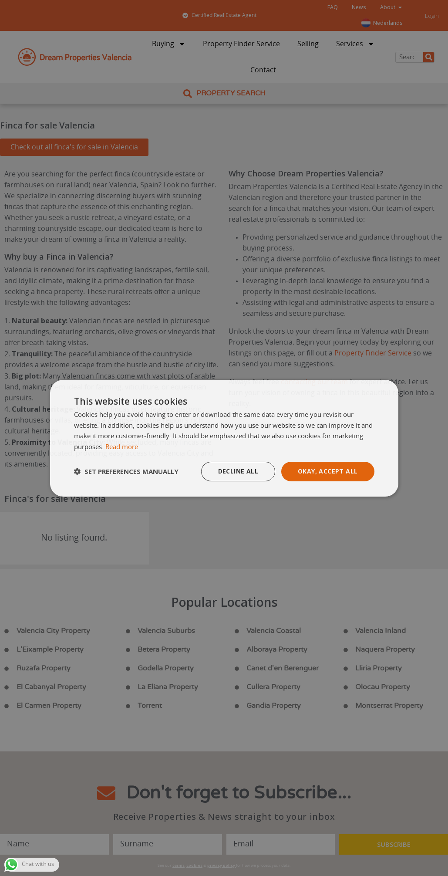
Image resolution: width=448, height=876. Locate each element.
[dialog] (224, 437)
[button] (126, 471)
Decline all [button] (238, 471)
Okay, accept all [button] (327, 471)
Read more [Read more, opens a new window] (121, 447)
